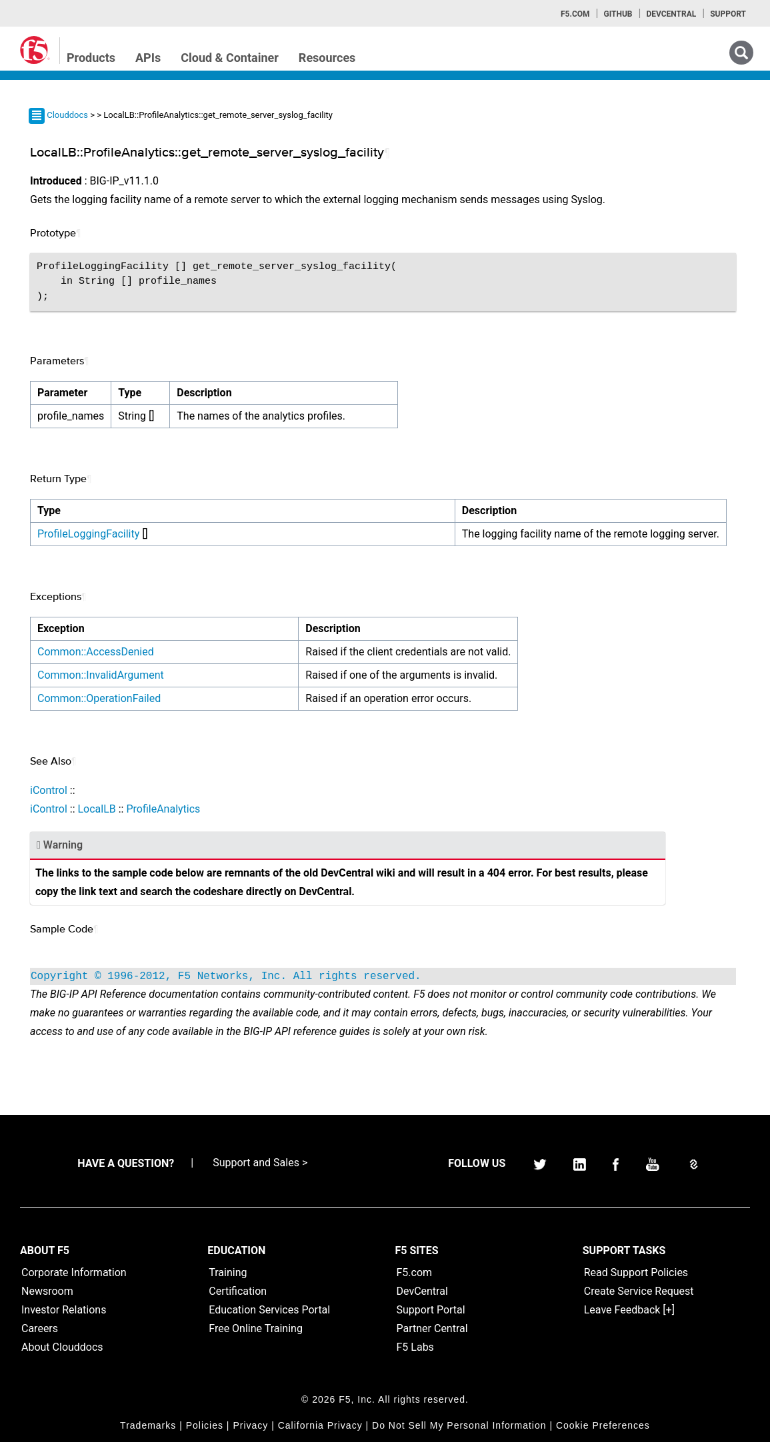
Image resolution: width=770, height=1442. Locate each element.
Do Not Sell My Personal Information (459, 1425)
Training (228, 1272)
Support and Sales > (260, 1162)
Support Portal (431, 1309)
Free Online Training (256, 1328)
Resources (327, 58)
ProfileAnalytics (163, 809)
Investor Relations (63, 1309)
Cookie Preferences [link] (603, 1425)
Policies (204, 1425)
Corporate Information (74, 1272)
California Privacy (320, 1425)
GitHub (617, 14)
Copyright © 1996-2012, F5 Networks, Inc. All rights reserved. (226, 976)
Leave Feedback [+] (629, 1309)
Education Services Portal (269, 1309)
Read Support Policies (636, 1272)
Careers (39, 1328)
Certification (238, 1291)
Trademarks (148, 1425)
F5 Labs (415, 1347)
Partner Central (432, 1328)
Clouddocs (67, 115)
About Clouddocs (62, 1347)
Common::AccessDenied (95, 651)
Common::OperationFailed (99, 698)
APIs (148, 58)
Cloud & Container (230, 58)
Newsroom (47, 1291)
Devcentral (671, 14)
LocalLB (96, 809)
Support (728, 14)
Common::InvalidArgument (100, 675)
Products (91, 58)
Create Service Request (639, 1291)
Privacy (250, 1425)
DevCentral (422, 1291)
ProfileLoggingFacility (88, 534)
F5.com (575, 14)
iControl (48, 790)
